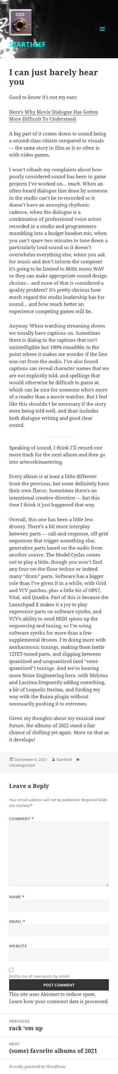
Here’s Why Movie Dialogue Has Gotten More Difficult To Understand (53, 115)
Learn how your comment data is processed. (59, 1001)
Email (17, 921)
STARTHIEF (27, 44)
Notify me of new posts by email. (39, 976)
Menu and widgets (102, 35)
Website (18, 946)
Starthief (64, 759)
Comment (21, 818)
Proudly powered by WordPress (37, 1066)
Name (17, 897)
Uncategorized (22, 765)
